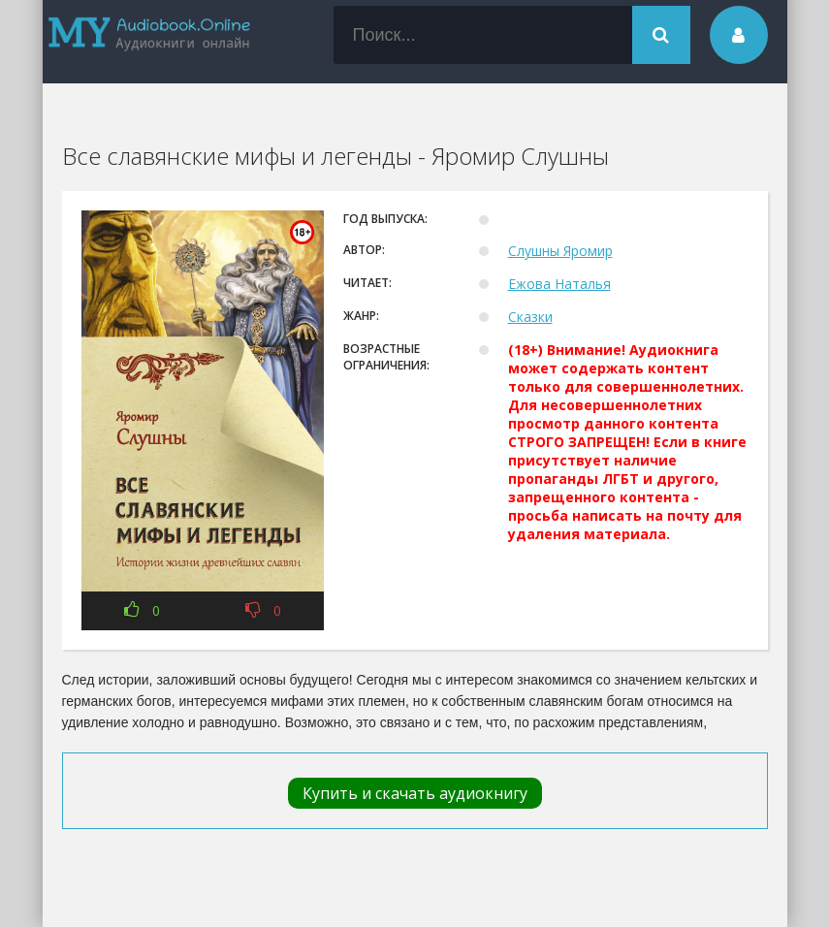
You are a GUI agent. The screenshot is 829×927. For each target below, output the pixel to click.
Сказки (530, 316)
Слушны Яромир (560, 250)
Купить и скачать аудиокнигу (415, 793)
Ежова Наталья (559, 283)
